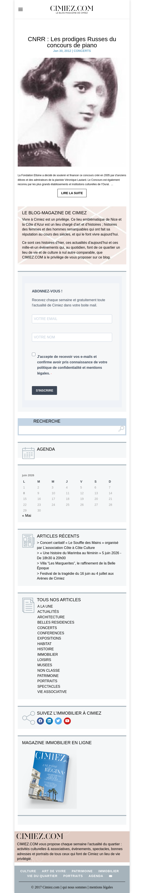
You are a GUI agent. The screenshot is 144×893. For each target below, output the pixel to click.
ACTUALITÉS (48, 611)
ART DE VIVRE (54, 871)
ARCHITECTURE (51, 617)
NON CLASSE (48, 670)
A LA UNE (45, 606)
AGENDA (96, 876)
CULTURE (28, 871)
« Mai (26, 515)
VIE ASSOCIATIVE (52, 692)
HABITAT (44, 644)
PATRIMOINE (48, 676)
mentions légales (101, 887)
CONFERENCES (50, 633)
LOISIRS (44, 660)
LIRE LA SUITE (72, 193)
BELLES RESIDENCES (55, 622)
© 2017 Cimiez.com (45, 887)
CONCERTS (82, 51)
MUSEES (44, 665)
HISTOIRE (45, 649)
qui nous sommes (75, 887)
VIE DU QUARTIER (42, 876)
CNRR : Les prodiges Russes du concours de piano (72, 42)
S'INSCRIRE (44, 390)
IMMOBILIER (47, 654)
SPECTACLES (48, 686)
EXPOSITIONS (49, 638)
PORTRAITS (47, 681)
